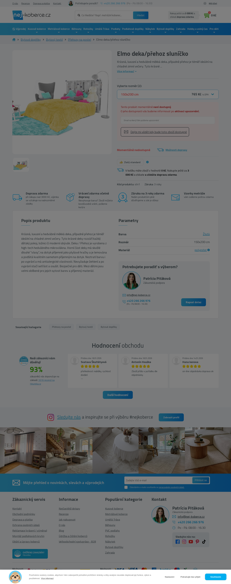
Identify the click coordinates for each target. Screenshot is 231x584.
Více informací (47, 578)
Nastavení (169, 577)
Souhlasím (215, 577)
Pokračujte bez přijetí (190, 577)
